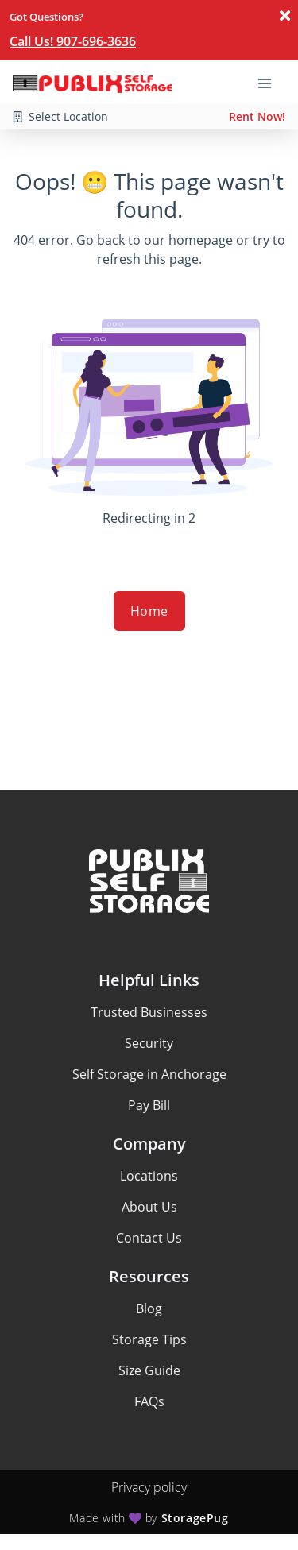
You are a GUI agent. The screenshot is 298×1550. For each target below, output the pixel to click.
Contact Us (149, 1238)
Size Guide (149, 1370)
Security (149, 1043)
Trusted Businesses (149, 1012)
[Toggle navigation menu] (271, 81)
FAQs (149, 1401)
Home (149, 611)
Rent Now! (257, 116)
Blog (149, 1308)
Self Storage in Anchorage (149, 1074)
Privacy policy (149, 1487)
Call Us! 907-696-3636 (73, 41)
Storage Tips (149, 1339)
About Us (149, 1207)
